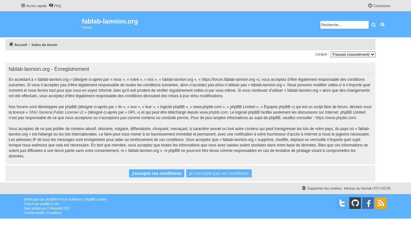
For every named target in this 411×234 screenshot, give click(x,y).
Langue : (322, 54)
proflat (36, 208)
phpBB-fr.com (50, 204)
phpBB (50, 199)
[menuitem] (54, 6)
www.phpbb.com (214, 112)
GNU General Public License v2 (56, 112)
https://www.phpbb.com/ (335, 118)
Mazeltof (56, 208)
